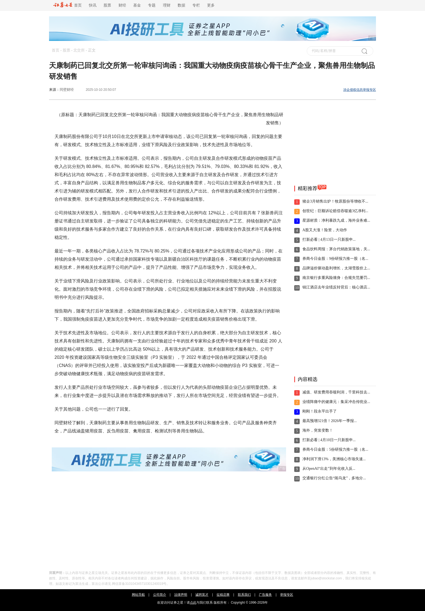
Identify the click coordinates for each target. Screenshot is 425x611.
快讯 (92, 5)
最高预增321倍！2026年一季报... (329, 421)
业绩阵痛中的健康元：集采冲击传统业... (336, 402)
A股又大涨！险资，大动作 (324, 230)
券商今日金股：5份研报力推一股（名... (335, 449)
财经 (122, 5)
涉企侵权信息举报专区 (359, 90)
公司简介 (159, 595)
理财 (167, 5)
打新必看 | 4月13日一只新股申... (329, 239)
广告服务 (265, 595)
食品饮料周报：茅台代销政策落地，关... (336, 249)
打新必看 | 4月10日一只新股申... (329, 440)
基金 (137, 5)
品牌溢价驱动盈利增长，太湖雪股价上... (336, 268)
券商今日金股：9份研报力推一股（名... (335, 259)
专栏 (196, 5)
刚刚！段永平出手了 (319, 411)
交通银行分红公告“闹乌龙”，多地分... (334, 478)
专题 (152, 5)
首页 (67, 5)
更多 (211, 5)
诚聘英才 (201, 595)
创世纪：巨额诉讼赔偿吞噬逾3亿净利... (335, 211)
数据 (181, 5)
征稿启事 (223, 595)
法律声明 (180, 595)
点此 (193, 602)
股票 (107, 5)
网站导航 (138, 595)
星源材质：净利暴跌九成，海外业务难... (336, 220)
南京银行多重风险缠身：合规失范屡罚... (336, 278)
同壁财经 (67, 90)
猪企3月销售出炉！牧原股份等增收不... (335, 201)
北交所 (79, 50)
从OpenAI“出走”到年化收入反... (328, 468)
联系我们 (244, 595)
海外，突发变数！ (317, 430)
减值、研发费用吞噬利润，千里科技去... (336, 392)
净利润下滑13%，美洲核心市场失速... (334, 459)
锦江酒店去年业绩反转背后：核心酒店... (336, 287)
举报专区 (286, 595)
